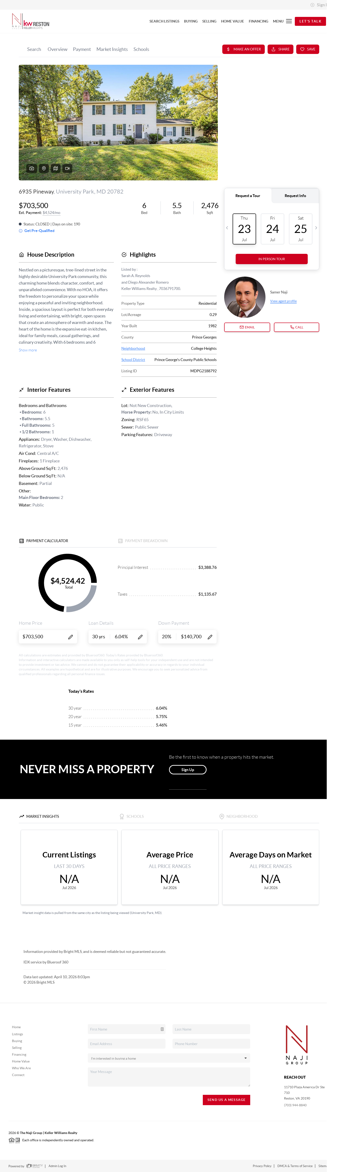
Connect (18, 1075)
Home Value (21, 1061)
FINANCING (258, 21)
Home (16, 1027)
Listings (17, 1034)
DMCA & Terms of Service (295, 1166)
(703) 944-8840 (295, 1105)
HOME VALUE (232, 21)
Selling (17, 1048)
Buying (17, 1041)
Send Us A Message (226, 1100)
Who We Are (21, 1068)
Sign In (319, 5)
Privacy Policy (262, 1166)
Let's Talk (310, 21)
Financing (19, 1054)
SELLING (209, 21)
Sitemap (324, 1166)
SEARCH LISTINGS (164, 21)
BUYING (191, 21)
